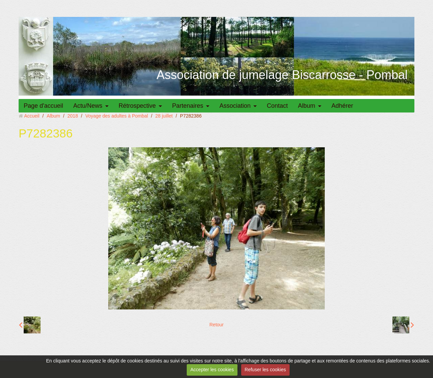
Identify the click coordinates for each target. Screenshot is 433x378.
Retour (216, 324)
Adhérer (342, 105)
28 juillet (164, 116)
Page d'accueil (43, 105)
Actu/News (87, 105)
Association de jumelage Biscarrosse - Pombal (282, 75)
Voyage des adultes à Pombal (116, 116)
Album (306, 105)
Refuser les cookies (265, 369)
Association (235, 105)
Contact (277, 105)
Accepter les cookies (212, 369)
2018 (72, 116)
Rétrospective (137, 105)
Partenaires (187, 105)
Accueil (31, 116)
